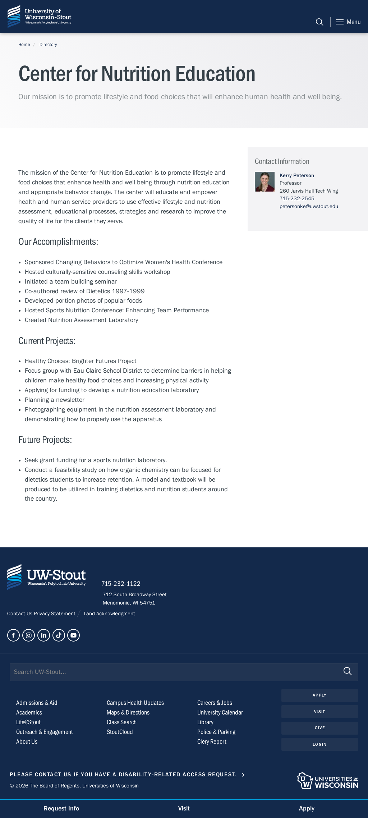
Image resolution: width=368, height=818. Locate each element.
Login (320, 745)
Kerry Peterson (297, 175)
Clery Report (211, 742)
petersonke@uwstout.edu (309, 206)
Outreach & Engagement (44, 732)
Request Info (61, 808)
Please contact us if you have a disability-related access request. (123, 775)
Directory (48, 44)
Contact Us (20, 614)
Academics (29, 713)
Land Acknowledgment (108, 614)
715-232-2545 (297, 198)
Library (205, 723)
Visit (320, 711)
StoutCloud (120, 732)
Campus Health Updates (135, 703)
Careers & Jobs (214, 703)
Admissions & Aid (37, 703)
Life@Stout (28, 723)
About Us (26, 742)
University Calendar (220, 713)
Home (24, 44)
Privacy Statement (55, 614)
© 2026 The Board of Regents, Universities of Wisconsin (74, 786)
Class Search (122, 723)
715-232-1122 (122, 584)
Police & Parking (216, 732)
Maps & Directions (128, 713)
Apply (319, 695)
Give (319, 728)
